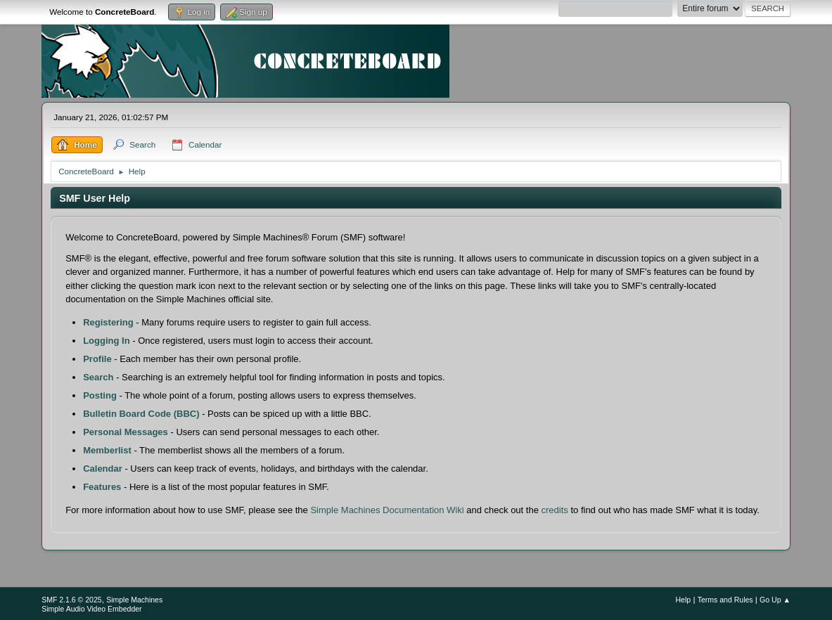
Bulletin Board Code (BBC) (141, 413)
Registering (108, 322)
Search (98, 377)
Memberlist (107, 450)
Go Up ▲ (775, 599)
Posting (100, 395)
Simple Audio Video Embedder (91, 609)
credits (555, 510)
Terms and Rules (725, 599)
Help (683, 599)
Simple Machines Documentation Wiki (386, 510)
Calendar (102, 468)
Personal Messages (125, 432)
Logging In (106, 340)
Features (102, 487)
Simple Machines (134, 599)
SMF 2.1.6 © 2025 (71, 599)
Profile (97, 359)
